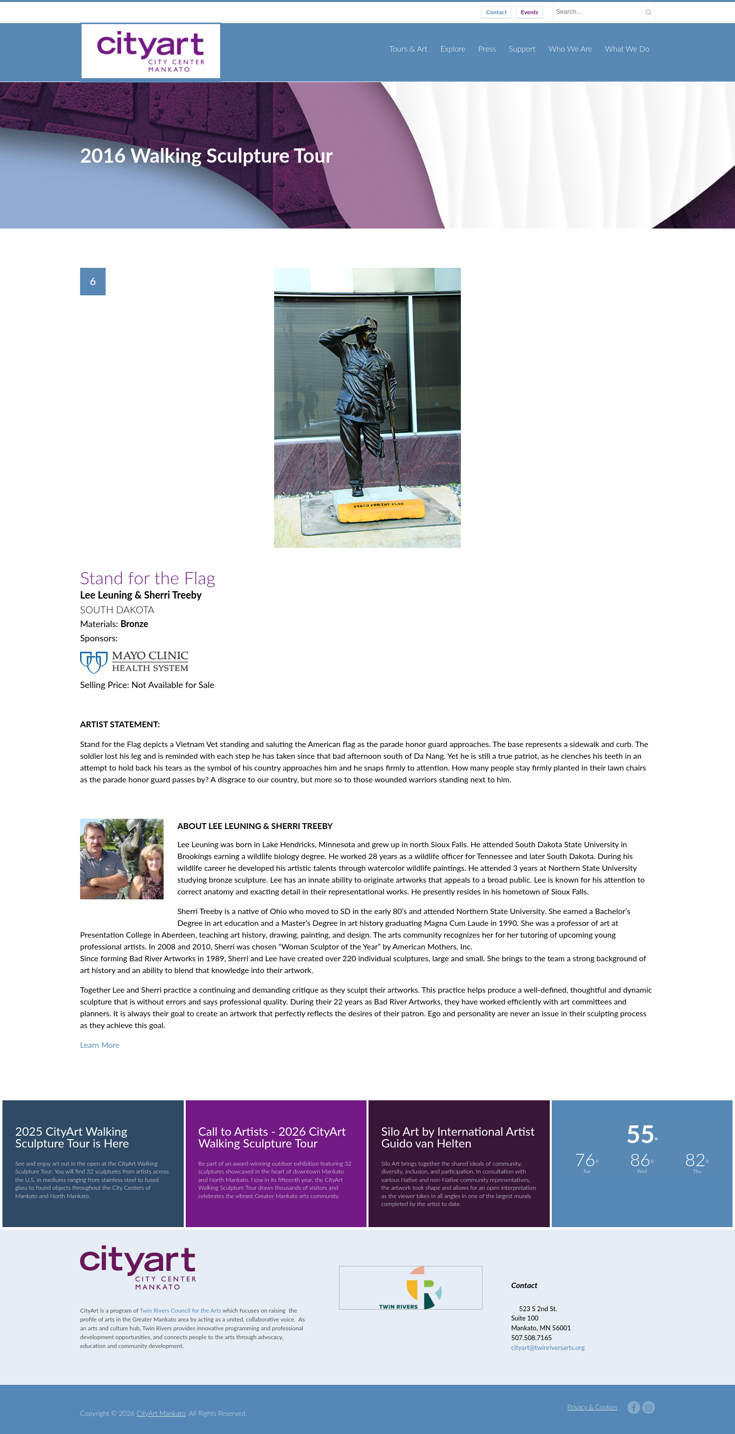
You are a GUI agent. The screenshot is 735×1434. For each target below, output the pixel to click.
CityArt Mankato (161, 1405)
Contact (496, 12)
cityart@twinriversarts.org (548, 1340)
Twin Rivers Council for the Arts (180, 1302)
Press (493, 48)
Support (527, 48)
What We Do (628, 48)
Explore (460, 48)
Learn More (100, 1036)
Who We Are (573, 48)
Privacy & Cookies (592, 1399)
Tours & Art (417, 48)
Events (529, 12)
